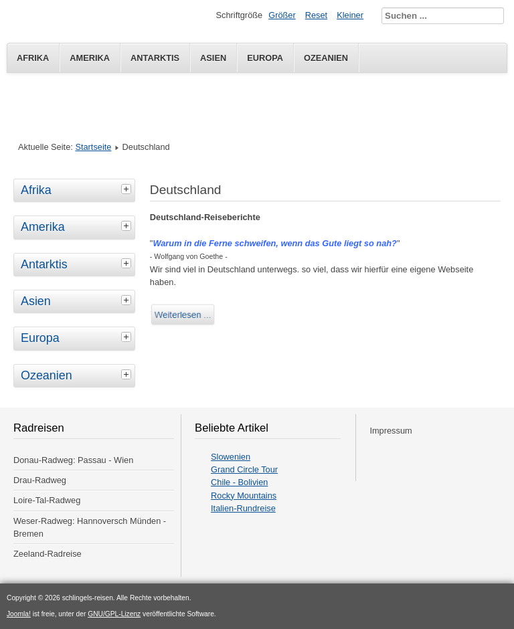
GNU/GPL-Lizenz (114, 614)
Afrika (33, 58)
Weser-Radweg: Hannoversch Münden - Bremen (89, 527)
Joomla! (19, 614)
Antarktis (155, 58)
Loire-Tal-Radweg (46, 500)
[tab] (128, 188)
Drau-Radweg (39, 480)
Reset (316, 15)
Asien (213, 58)
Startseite (93, 147)
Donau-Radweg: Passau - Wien (73, 460)
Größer (282, 15)
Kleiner (350, 15)
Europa (265, 58)
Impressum (390, 431)
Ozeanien (326, 58)
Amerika (90, 58)
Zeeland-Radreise (47, 554)
